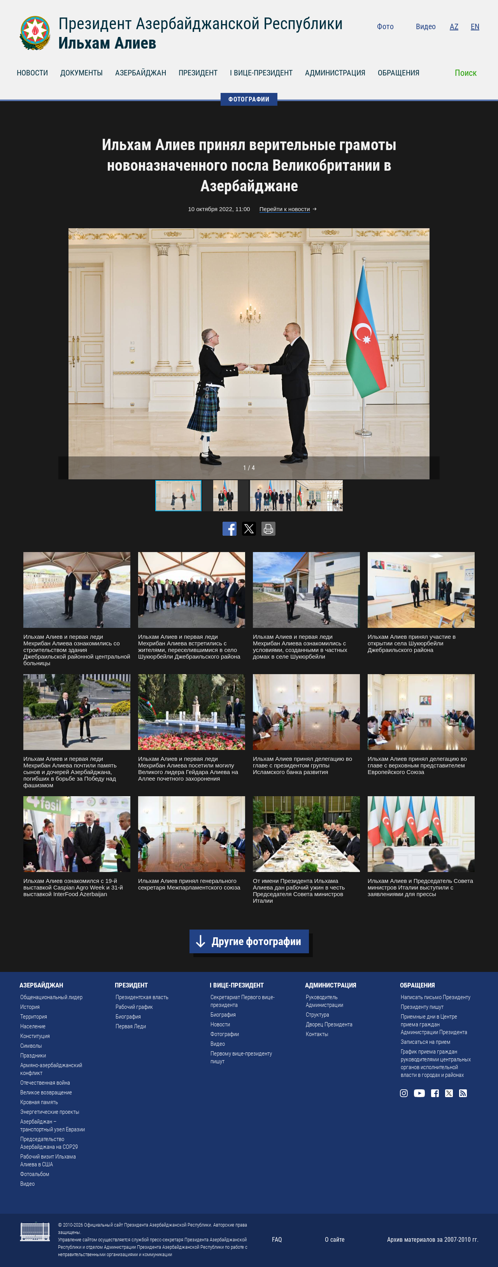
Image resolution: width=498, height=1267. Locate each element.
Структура (317, 1014)
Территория (33, 1016)
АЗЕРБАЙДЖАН (140, 72)
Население (33, 1026)
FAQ (277, 1239)
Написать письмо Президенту (435, 997)
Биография (128, 1016)
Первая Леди (131, 1026)
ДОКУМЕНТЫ (81, 72)
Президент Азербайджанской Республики (200, 23)
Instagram (411, 43)
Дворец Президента (329, 1024)
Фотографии (224, 1034)
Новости (220, 1024)
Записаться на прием (426, 1041)
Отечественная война (45, 1082)
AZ (454, 26)
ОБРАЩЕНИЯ (398, 72)
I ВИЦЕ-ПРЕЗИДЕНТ (261, 72)
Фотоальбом (34, 1174)
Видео (426, 26)
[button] (432, 354)
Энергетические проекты (49, 1111)
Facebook (444, 43)
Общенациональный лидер (51, 997)
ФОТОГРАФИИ (249, 99)
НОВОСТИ (32, 72)
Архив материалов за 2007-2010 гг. (433, 1239)
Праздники (33, 1055)
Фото (385, 26)
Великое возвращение (46, 1092)
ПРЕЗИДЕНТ (198, 72)
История (30, 1006)
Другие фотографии (256, 941)
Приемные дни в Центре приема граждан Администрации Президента (434, 1024)
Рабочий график (134, 1006)
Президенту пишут (422, 1006)
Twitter (459, 43)
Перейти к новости (285, 209)
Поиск (466, 73)
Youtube (427, 43)
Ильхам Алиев (107, 42)
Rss (475, 43)
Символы (31, 1045)
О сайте (335, 1239)
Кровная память (39, 1102)
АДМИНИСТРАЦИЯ (335, 72)
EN (475, 26)
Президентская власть (142, 997)
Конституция (35, 1036)
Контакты (317, 1034)
